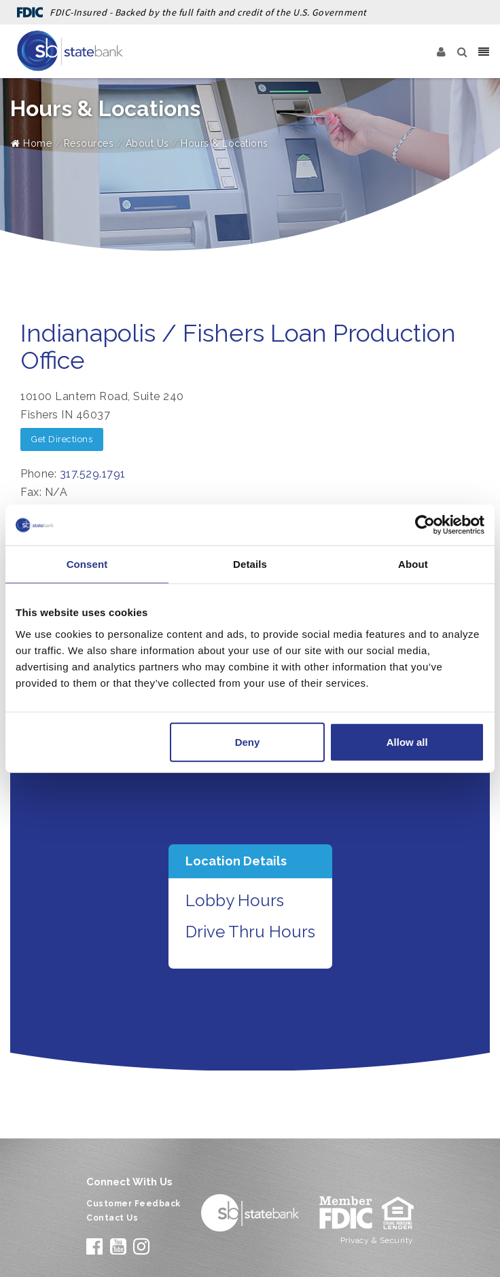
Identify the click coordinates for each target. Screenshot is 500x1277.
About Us (147, 143)
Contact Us (112, 1218)
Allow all (407, 741)
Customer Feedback (133, 1203)
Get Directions (61, 439)
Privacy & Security (377, 1240)
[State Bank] (70, 51)
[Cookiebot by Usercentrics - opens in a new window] (424, 525)
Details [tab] (250, 564)
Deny (247, 741)
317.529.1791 (93, 473)
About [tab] (413, 564)
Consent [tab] (87, 564)
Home (31, 143)
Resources (89, 143)
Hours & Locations (224, 143)
